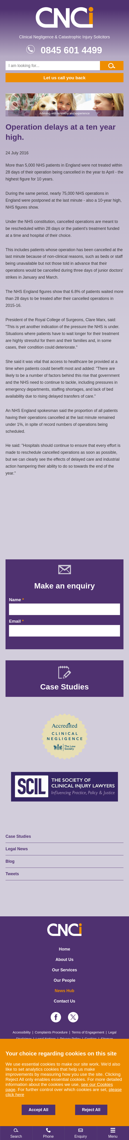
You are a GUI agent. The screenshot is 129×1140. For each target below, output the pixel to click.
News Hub (64, 990)
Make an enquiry (64, 586)
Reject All (91, 1109)
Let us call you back (64, 77)
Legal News (17, 849)
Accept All (38, 1109)
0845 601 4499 (71, 50)
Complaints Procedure (51, 1032)
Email (15, 621)
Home (64, 949)
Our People (64, 980)
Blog (10, 861)
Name (15, 599)
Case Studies (18, 836)
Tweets (12, 874)
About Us (64, 959)
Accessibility (22, 1032)
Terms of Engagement (88, 1032)
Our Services (64, 970)
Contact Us (64, 1001)
